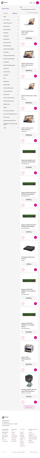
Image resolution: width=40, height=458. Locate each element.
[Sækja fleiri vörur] (29, 406)
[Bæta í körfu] (35, 43)
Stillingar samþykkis (21, 452)
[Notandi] (30, 2)
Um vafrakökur (14, 452)
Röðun (21, 7)
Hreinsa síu (15, 13)
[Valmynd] (37, 2)
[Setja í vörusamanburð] (22, 43)
